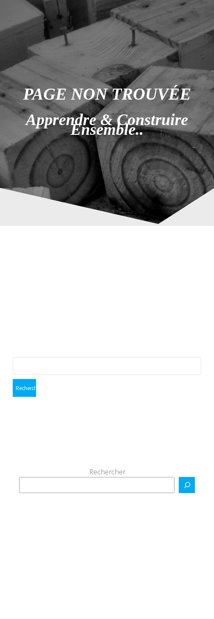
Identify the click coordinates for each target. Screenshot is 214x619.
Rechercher (107, 472)
